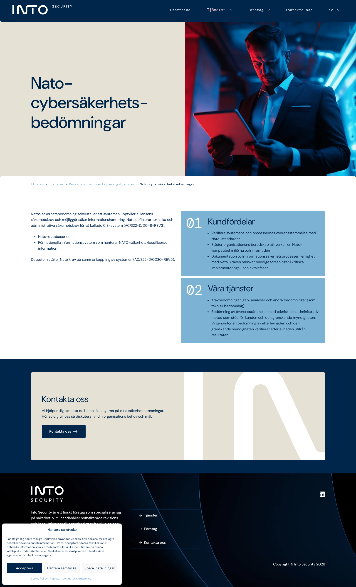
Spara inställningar (99, 568)
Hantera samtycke (62, 568)
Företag (256, 9)
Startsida (181, 9)
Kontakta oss (299, 9)
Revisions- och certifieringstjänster (101, 184)
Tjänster (217, 9)
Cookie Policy (39, 578)
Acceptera (24, 568)
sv (331, 9)
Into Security (85, 7)
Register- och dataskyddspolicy (70, 578)
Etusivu (37, 184)
